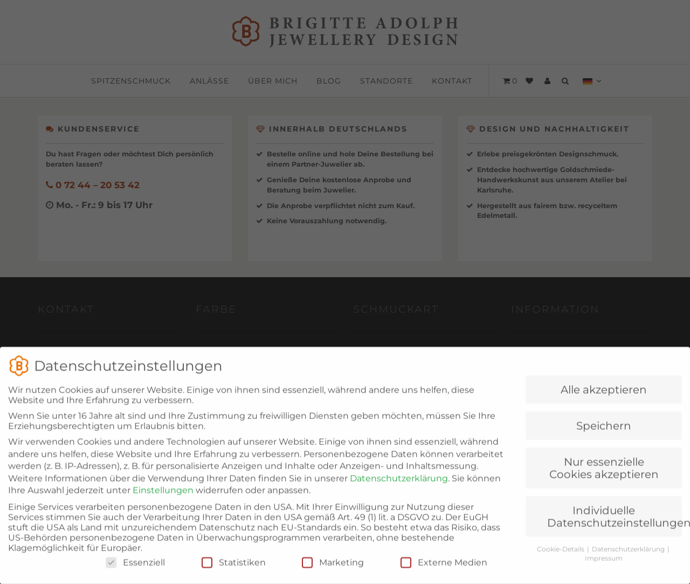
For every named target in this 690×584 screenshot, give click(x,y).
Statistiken (234, 573)
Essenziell (135, 573)
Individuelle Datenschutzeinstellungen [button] (614, 526)
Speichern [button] (603, 436)
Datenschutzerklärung (399, 489)
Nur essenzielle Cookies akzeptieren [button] (604, 478)
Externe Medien (444, 573)
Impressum (604, 569)
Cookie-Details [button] (561, 559)
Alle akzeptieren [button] (604, 400)
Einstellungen (163, 501)
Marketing (333, 573)
